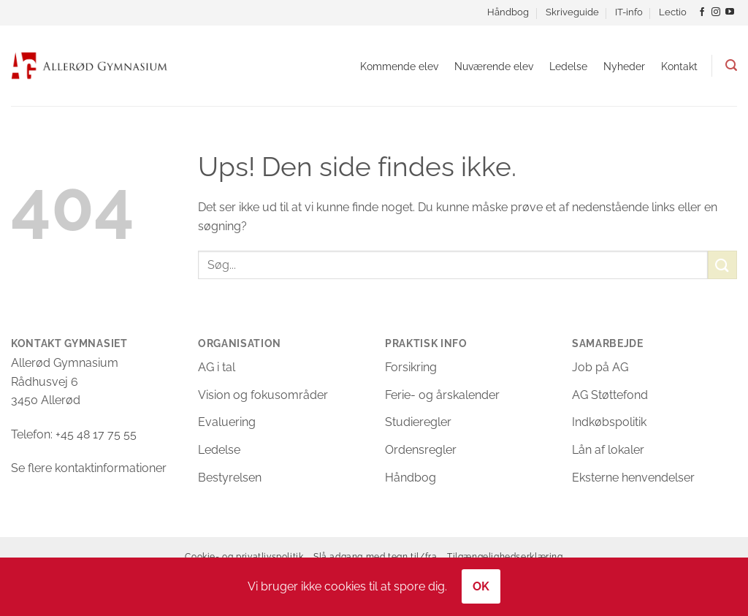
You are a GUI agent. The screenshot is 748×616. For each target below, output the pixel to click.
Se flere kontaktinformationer (89, 468)
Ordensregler (421, 450)
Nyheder (624, 66)
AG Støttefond (610, 395)
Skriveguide (572, 12)
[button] (731, 65)
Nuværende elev (493, 66)
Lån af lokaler (608, 450)
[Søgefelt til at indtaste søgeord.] (453, 265)
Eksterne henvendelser (633, 477)
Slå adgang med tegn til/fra (375, 556)
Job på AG (600, 367)
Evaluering (227, 422)
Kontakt (679, 66)
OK (481, 586)
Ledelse (568, 66)
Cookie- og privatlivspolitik (244, 556)
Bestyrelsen (230, 477)
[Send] (722, 265)
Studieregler (418, 422)
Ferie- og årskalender (442, 395)
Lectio (673, 12)
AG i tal (216, 367)
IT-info (629, 12)
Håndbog (508, 12)
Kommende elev (399, 66)
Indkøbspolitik (609, 422)
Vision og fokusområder (263, 395)
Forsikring (411, 367)
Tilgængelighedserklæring (505, 556)
